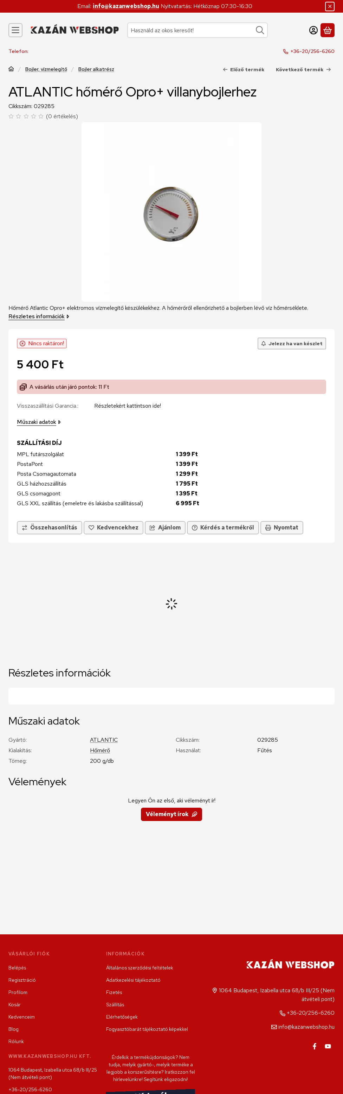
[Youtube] (328, 1046)
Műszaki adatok (39, 422)
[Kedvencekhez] (113, 527)
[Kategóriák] (15, 30)
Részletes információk (38, 316)
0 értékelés (63, 116)
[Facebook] (314, 1046)
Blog (13, 1029)
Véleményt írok (171, 814)
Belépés (17, 968)
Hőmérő (100, 750)
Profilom (17, 992)
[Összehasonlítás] (49, 527)
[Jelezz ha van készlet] (292, 343)
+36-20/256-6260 (313, 51)
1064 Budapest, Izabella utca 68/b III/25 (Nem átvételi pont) (52, 1073)
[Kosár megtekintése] (328, 30)
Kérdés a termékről (223, 527)
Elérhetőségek (122, 1017)
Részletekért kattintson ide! (127, 405)
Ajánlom (165, 527)
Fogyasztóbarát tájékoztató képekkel (147, 1029)
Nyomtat (281, 527)
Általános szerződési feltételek (139, 968)
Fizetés (114, 992)
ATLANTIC (104, 739)
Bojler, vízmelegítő (46, 69)
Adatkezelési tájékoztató (133, 980)
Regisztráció (22, 980)
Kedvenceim (21, 1017)
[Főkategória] (11, 69)
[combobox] (197, 30)
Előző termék (244, 69)
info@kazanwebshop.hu (126, 6)
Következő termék (303, 69)
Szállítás (115, 1004)
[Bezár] (330, 6)
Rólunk (16, 1041)
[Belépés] (313, 30)
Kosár (14, 1004)
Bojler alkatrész (96, 69)
